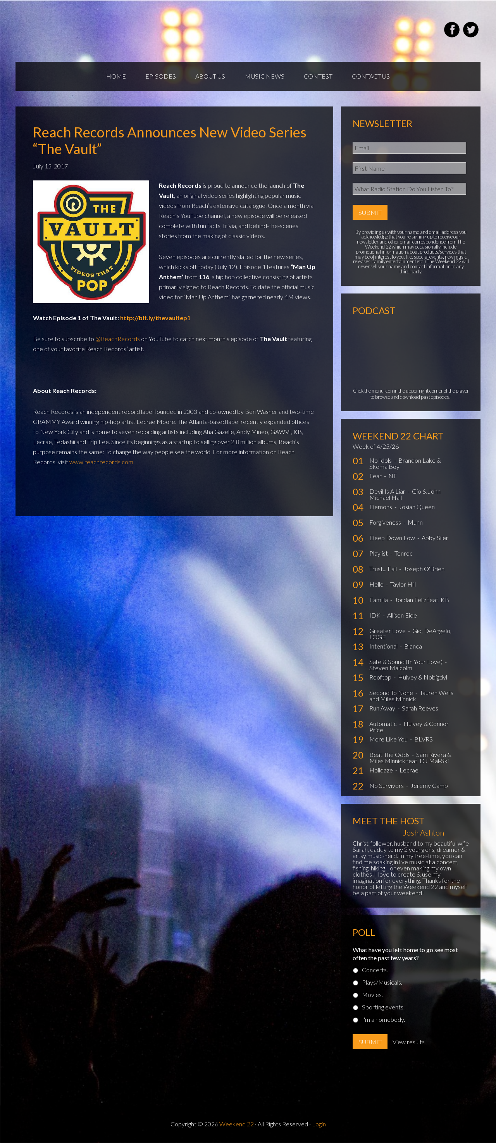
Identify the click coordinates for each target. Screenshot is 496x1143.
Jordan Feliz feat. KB (421, 600)
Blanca (413, 646)
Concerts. (375, 970)
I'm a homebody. (383, 1019)
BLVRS (423, 739)
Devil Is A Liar (387, 492)
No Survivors (387, 786)
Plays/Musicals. (382, 982)
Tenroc (403, 554)
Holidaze (381, 770)
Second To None (391, 693)
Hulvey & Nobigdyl (422, 677)
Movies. (372, 995)
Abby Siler (435, 538)
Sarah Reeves (420, 708)
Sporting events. (383, 1007)
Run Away (382, 708)
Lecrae (409, 770)
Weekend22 (108, 31)
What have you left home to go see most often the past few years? (405, 954)
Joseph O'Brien (423, 569)
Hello (377, 585)
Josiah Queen (417, 507)
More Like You (389, 739)
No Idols (381, 461)
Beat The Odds (390, 755)
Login (319, 1124)
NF (392, 476)
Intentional (384, 646)
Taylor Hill (403, 585)
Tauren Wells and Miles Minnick (411, 696)
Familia (379, 600)
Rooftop (381, 677)
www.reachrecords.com (101, 462)
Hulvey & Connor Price (409, 727)
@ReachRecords (117, 339)
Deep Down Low (392, 538)
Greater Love (388, 631)
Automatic (383, 724)
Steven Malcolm (390, 668)
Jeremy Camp (429, 786)
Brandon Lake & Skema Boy (405, 464)
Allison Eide (402, 616)
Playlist (379, 554)
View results (409, 1042)
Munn (415, 523)
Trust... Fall (383, 569)
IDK (375, 616)
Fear (376, 476)
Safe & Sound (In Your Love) (406, 662)
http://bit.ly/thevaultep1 (155, 318)
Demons (381, 507)
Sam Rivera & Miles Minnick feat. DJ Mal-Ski (410, 758)
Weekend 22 (236, 1124)
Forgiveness (385, 523)
